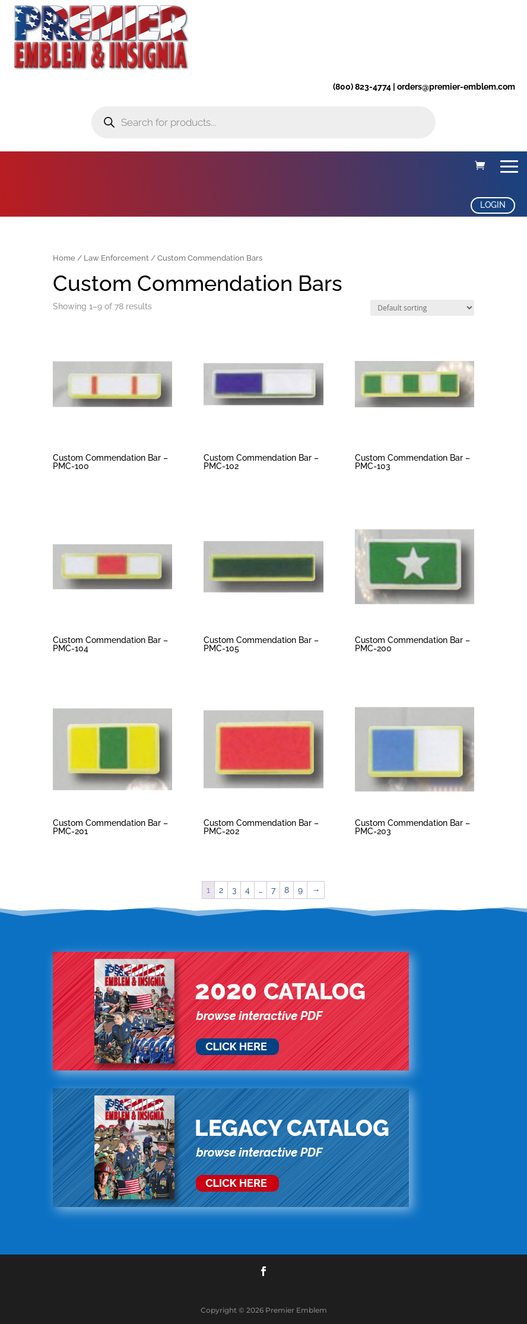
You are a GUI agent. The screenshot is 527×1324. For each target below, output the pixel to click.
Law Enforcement (116, 258)
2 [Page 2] (221, 890)
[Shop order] (422, 308)
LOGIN (493, 205)
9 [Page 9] (300, 890)
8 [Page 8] (286, 890)
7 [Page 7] (273, 890)
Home (64, 258)
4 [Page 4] (247, 890)
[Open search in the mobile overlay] (263, 122)
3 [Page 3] (234, 890)
